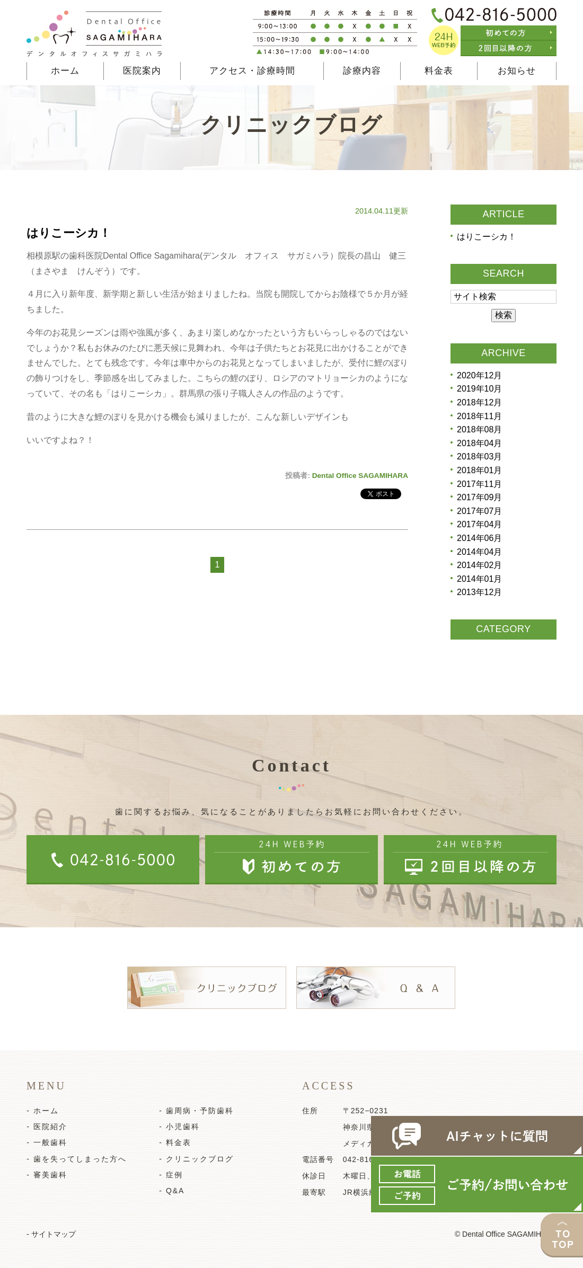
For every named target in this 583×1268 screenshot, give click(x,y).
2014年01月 (479, 578)
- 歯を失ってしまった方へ (76, 1159)
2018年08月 (479, 429)
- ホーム (42, 1110)
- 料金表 (175, 1142)
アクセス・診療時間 (252, 71)
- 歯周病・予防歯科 (196, 1110)
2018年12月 (479, 402)
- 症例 (171, 1175)
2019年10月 (479, 388)
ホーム (65, 71)
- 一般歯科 (46, 1142)
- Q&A (171, 1190)
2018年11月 (479, 416)
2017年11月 (479, 484)
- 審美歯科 (46, 1175)
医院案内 (142, 71)
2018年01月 (479, 470)
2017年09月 (479, 497)
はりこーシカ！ (68, 233)
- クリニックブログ (196, 1159)
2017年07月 (479, 511)
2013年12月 (479, 592)
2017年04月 (479, 524)
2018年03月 (479, 456)
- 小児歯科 (179, 1126)
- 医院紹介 (46, 1126)
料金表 (439, 71)
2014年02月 (479, 565)
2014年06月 (479, 538)
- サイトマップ (51, 1234)
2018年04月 (479, 443)
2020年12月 (479, 375)
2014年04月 (479, 551)
